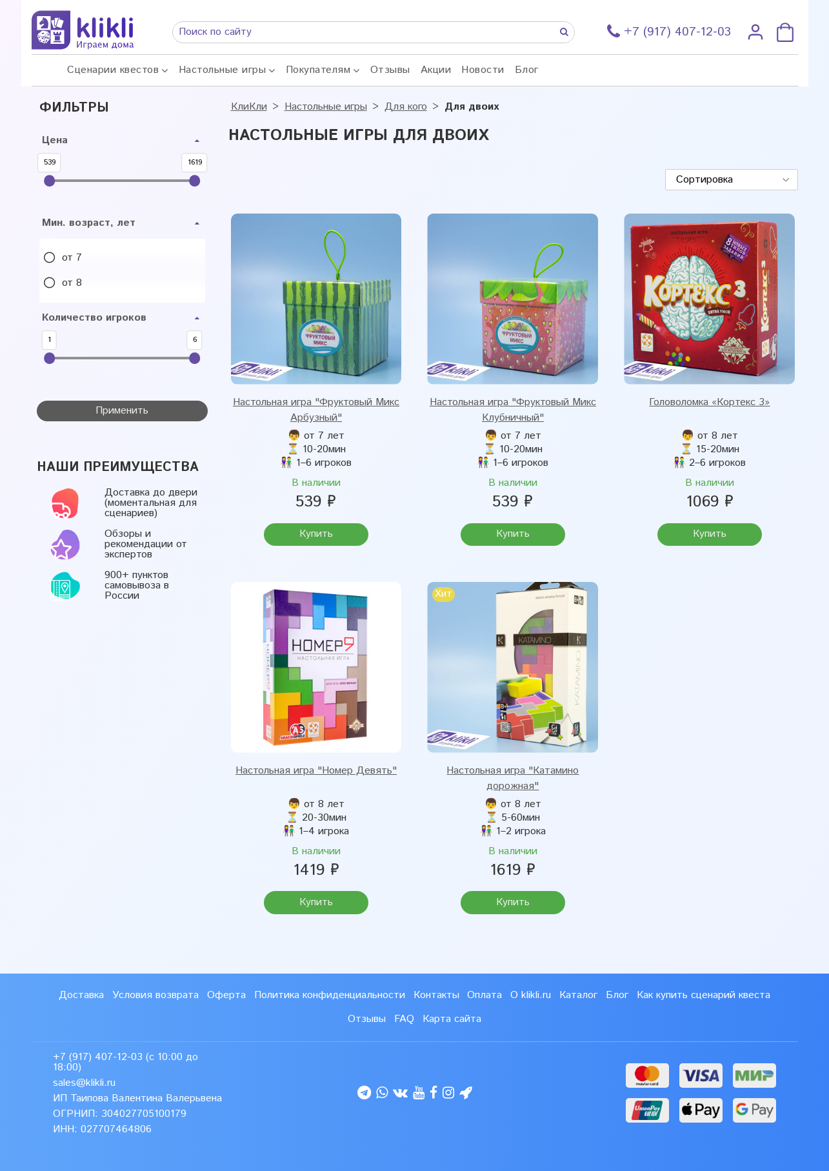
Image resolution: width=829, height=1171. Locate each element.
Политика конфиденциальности (329, 995)
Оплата (484, 995)
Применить (121, 410)
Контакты (436, 995)
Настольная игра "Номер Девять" (316, 770)
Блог (527, 70)
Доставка (81, 995)
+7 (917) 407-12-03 (98, 1057)
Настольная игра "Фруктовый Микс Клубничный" (513, 410)
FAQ (404, 1019)
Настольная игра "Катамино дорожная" (512, 778)
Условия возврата (155, 995)
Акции (436, 70)
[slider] (49, 180)
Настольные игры (222, 70)
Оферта (226, 995)
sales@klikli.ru (84, 1083)
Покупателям (318, 70)
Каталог (578, 995)
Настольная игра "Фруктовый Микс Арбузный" (316, 410)
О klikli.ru (530, 995)
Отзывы (390, 70)
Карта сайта (452, 1019)
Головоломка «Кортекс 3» (709, 402)
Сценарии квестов (113, 70)
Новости (482, 70)
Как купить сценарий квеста (703, 995)
